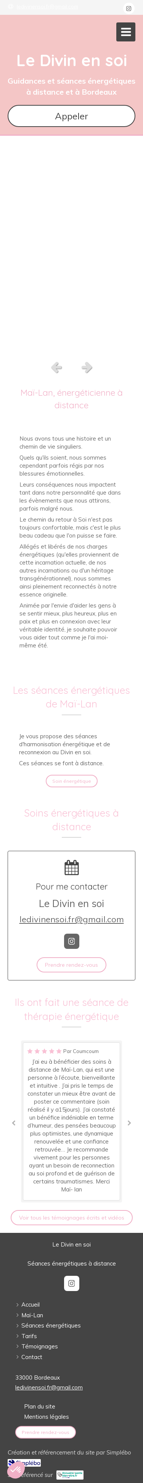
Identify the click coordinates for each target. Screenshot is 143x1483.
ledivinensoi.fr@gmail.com (71, 919)
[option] (71, 246)
